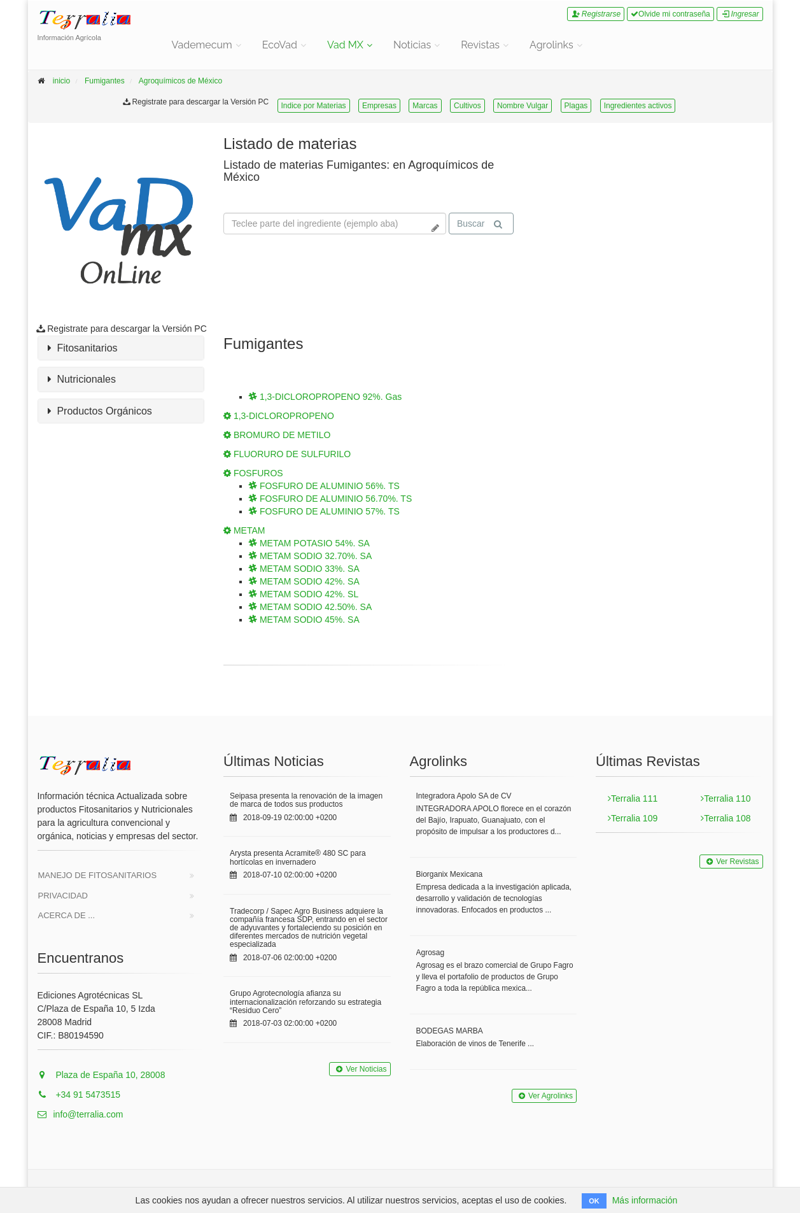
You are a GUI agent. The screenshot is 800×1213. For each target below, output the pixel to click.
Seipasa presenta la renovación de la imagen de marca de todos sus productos (306, 800)
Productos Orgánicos (100, 411)
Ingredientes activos (638, 105)
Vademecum (202, 45)
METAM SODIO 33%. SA (304, 569)
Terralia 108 (725, 818)
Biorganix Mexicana (449, 874)
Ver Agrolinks (544, 1095)
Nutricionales (82, 379)
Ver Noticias (359, 1069)
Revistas (480, 45)
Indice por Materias (313, 105)
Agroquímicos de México (180, 80)
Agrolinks (551, 45)
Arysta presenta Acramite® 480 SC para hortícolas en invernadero (298, 857)
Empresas (379, 105)
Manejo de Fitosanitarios (97, 875)
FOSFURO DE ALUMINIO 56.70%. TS (330, 498)
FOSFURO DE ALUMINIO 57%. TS (324, 511)
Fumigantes (105, 80)
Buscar (480, 223)
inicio (61, 80)
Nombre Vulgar (522, 105)
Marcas (424, 105)
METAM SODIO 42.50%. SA (310, 607)
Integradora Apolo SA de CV (464, 795)
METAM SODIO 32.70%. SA (310, 556)
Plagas (576, 105)
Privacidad (63, 895)
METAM (244, 530)
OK (594, 1201)
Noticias (412, 45)
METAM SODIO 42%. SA (304, 581)
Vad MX (345, 45)
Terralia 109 (632, 818)
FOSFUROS (253, 473)
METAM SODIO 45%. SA (304, 619)
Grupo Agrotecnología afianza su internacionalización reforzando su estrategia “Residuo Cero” (305, 1001)
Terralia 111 (632, 798)
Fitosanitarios (83, 348)
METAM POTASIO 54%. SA (309, 543)
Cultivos (467, 105)
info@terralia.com (80, 1114)
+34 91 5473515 (79, 1094)
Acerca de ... (66, 915)
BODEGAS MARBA (449, 1030)
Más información (645, 1200)
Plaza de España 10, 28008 (101, 1075)
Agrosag (430, 952)
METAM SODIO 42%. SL (303, 594)
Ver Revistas (731, 861)
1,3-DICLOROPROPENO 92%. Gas (325, 397)
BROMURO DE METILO (276, 435)
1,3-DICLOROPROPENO (278, 416)
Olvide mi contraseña (670, 14)
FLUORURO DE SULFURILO (287, 454)
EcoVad (279, 45)
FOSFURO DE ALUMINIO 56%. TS (324, 486)
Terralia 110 (725, 798)
